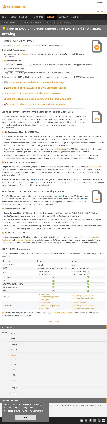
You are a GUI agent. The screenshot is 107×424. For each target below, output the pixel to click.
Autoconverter (28, 54)
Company (63, 17)
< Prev (49, 322)
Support (75, 17)
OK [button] (25, 417)
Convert (51, 17)
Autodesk (60, 196)
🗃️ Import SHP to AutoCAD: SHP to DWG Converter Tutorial (35, 87)
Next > (57, 322)
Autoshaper (44, 299)
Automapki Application (24, 240)
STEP (13, 45)
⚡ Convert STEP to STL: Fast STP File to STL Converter (32, 93)
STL (67, 149)
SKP (57, 149)
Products (24, 17)
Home (101, 2)
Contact (101, 11)
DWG (20, 45)
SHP (14, 359)
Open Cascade (35, 179)
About (101, 7)
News (13, 17)
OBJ (61, 149)
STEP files (67, 122)
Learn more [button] (38, 411)
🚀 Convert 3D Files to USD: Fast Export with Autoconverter (35, 104)
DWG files (81, 199)
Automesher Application (49, 297)
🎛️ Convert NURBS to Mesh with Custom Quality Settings (34, 82)
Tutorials (38, 17)
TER (14, 380)
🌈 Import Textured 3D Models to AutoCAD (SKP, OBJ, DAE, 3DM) (37, 98)
